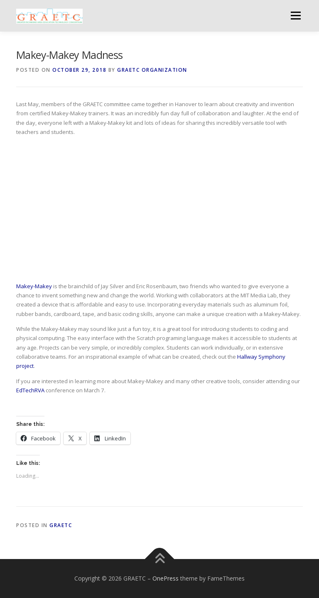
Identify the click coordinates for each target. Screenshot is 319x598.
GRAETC (60, 525)
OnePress (165, 578)
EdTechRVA (30, 390)
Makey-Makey (34, 286)
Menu (295, 15)
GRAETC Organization (152, 69)
